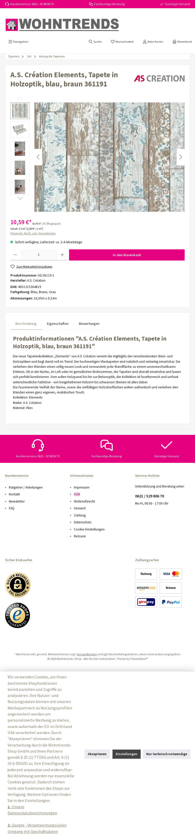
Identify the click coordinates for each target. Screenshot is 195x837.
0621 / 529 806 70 (149, 495)
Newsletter (17, 501)
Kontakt (14, 494)
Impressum (82, 487)
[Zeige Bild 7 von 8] (132, 207)
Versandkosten (87, 654)
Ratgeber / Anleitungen (26, 487)
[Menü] (18, 42)
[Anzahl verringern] (15, 255)
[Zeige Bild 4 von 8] (105, 207)
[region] (97, 157)
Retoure (80, 536)
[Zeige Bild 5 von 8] (114, 207)
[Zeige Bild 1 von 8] (78, 207)
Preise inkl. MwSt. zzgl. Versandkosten (33, 233)
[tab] (26, 324)
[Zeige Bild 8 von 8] (141, 207)
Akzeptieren (97, 754)
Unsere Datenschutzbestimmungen (32, 809)
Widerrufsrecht (84, 501)
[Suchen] (95, 42)
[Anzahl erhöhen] (62, 255)
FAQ (11, 508)
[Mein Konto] (153, 42)
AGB (77, 494)
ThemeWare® (139, 659)
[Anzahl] (39, 255)
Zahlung (80, 515)
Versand (80, 508)
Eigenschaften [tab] (58, 323)
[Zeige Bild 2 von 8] (87, 207)
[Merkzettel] (122, 42)
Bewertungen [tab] (89, 323)
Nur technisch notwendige (166, 754)
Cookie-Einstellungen (89, 529)
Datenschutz (83, 522)
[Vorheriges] (38, 157)
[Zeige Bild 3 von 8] (96, 207)
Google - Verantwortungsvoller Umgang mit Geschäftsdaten (37, 828)
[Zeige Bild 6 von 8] (123, 207)
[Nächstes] (180, 157)
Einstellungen (126, 754)
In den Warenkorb (127, 255)
